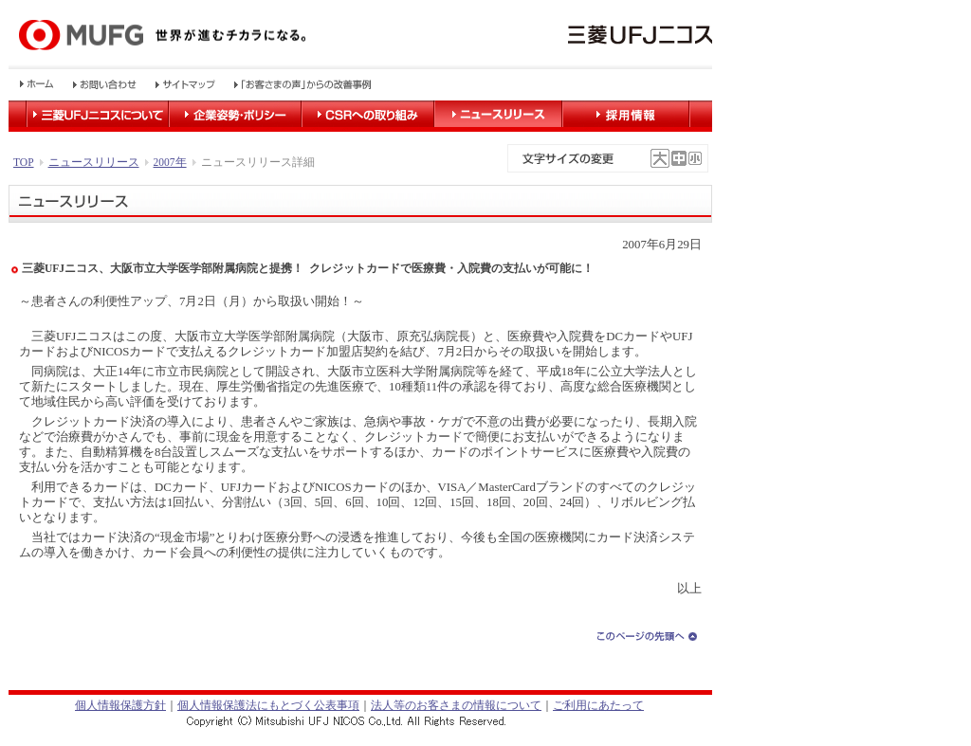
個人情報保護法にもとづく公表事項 (268, 705)
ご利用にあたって (598, 705)
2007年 (170, 162)
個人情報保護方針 (120, 705)
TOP (23, 162)
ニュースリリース (93, 162)
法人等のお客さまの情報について (456, 705)
